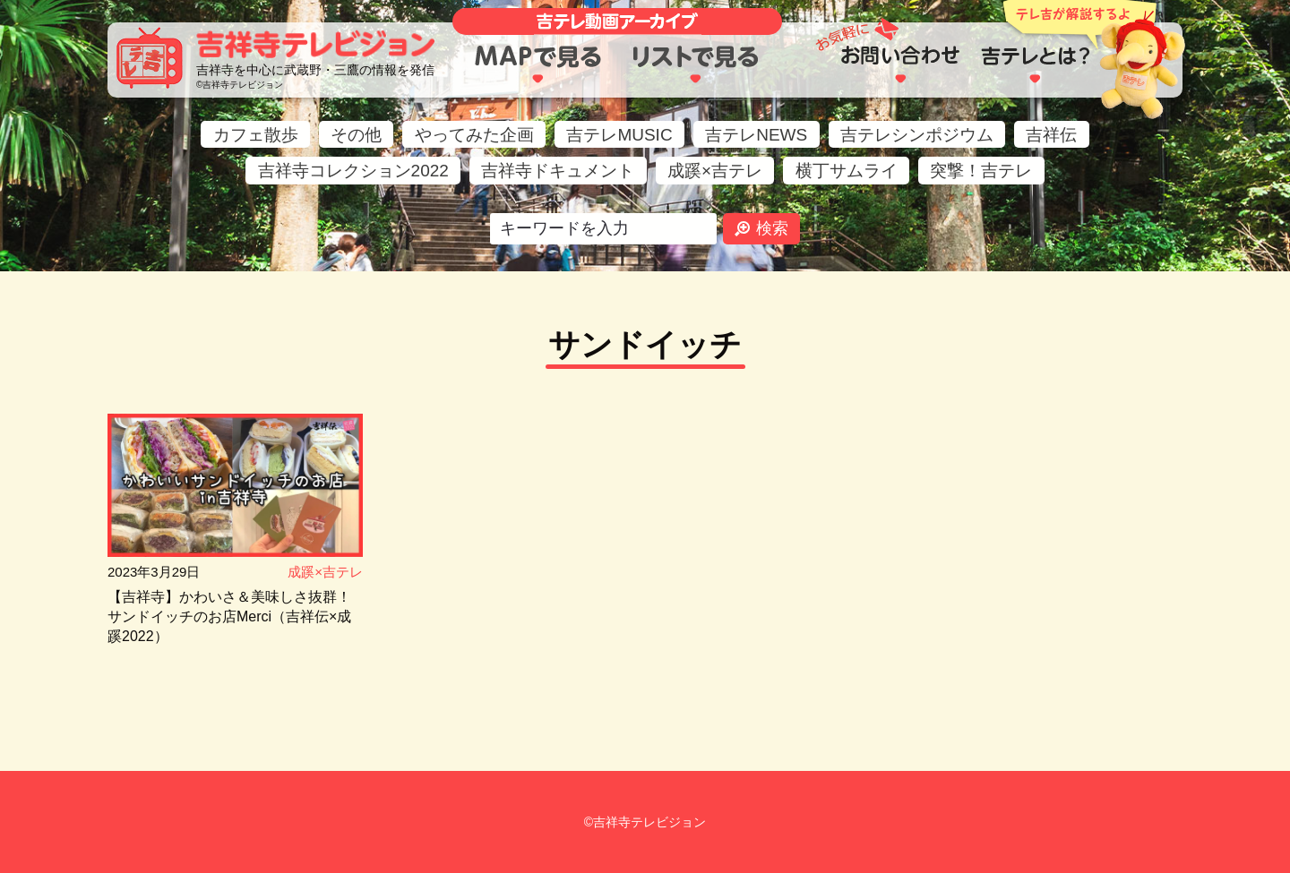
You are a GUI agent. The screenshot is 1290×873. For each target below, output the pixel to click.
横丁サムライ (847, 170)
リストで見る (696, 64)
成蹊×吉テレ (714, 170)
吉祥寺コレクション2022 (353, 170)
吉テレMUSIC (619, 134)
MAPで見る (538, 64)
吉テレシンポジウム (916, 134)
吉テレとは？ (1035, 64)
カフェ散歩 (255, 134)
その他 (356, 134)
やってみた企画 (474, 134)
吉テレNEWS (756, 134)
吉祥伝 (1051, 134)
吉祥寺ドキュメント (557, 170)
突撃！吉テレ (981, 170)
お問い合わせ (899, 64)
